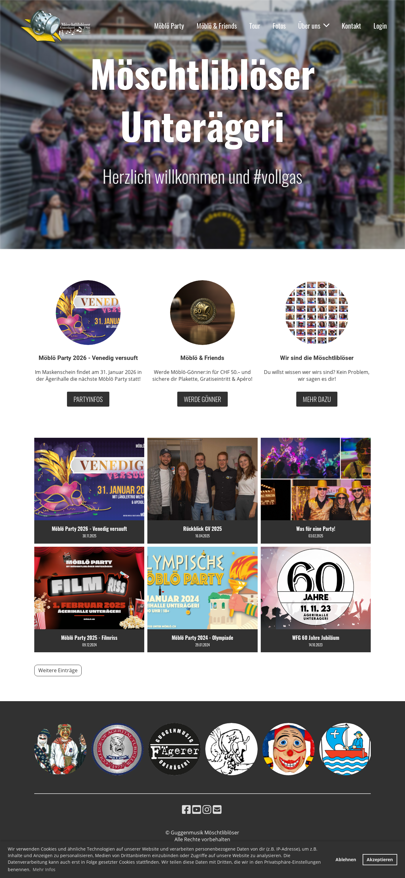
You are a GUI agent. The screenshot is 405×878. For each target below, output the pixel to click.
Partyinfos (88, 399)
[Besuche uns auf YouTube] (196, 809)
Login (380, 26)
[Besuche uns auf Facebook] (186, 809)
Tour (254, 26)
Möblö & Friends (217, 26)
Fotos (279, 26)
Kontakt (351, 26)
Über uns (313, 26)
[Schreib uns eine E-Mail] (217, 809)
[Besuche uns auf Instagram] (206, 809)
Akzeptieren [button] (380, 859)
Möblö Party (169, 26)
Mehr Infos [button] (44, 869)
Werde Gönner (202, 399)
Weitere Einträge (58, 670)
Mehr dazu (317, 399)
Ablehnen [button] (346, 859)
